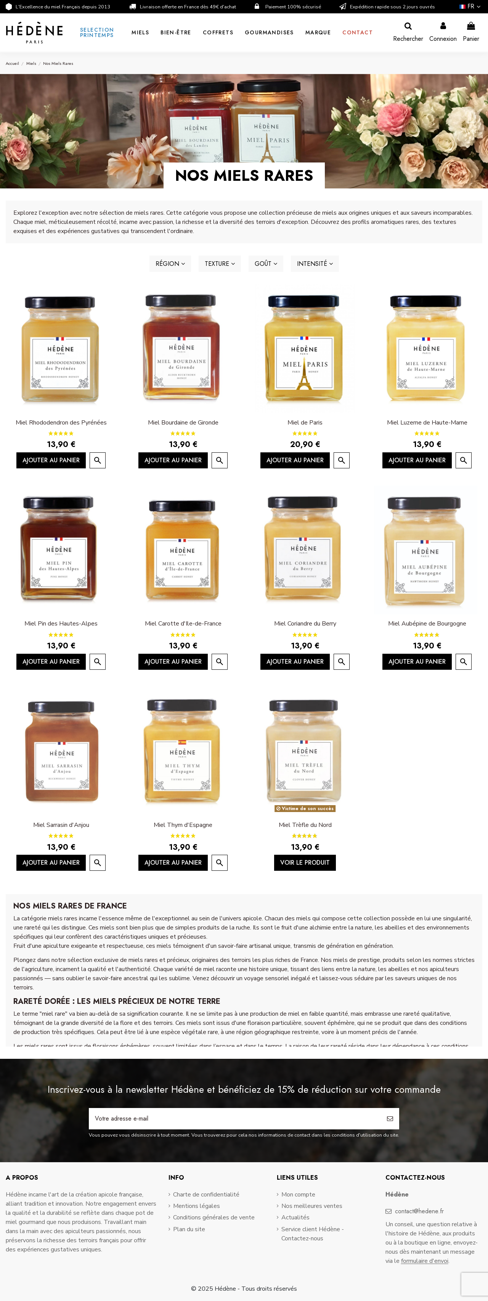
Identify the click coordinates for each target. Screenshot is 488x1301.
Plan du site (189, 1229)
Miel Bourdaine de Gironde (183, 422)
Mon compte (298, 1194)
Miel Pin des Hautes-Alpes (61, 623)
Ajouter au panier (51, 460)
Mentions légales (196, 1206)
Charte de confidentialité (206, 1194)
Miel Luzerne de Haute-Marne (427, 422)
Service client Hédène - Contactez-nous (312, 1234)
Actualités (295, 1217)
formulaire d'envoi (424, 1261)
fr (470, 6)
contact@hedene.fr (419, 1211)
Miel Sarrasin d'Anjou (61, 825)
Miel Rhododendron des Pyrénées (61, 422)
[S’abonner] (390, 1118)
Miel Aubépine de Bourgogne (427, 623)
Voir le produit (305, 862)
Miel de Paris (305, 422)
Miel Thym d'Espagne (183, 825)
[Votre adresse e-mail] (235, 1118)
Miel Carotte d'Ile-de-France (183, 623)
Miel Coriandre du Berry (305, 623)
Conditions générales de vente (214, 1217)
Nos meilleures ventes (311, 1206)
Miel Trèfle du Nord (305, 825)
